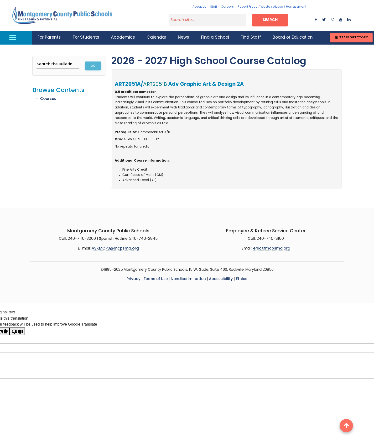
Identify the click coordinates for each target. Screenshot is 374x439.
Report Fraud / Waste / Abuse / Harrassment (272, 6)
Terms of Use (156, 279)
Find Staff (251, 38)
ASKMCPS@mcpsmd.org (115, 248)
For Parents (49, 38)
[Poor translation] (17, 331)
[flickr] (349, 20)
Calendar (156, 38)
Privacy (133, 279)
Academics (123, 38)
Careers (227, 6)
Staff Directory (351, 37)
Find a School (215, 38)
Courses (48, 99)
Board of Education (293, 38)
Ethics (241, 279)
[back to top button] (346, 425)
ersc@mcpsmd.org (271, 248)
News (183, 38)
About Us (199, 6)
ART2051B (155, 84)
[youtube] (341, 20)
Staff (213, 6)
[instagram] (332, 20)
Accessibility (221, 279)
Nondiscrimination (188, 279)
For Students (86, 38)
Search (270, 20)
